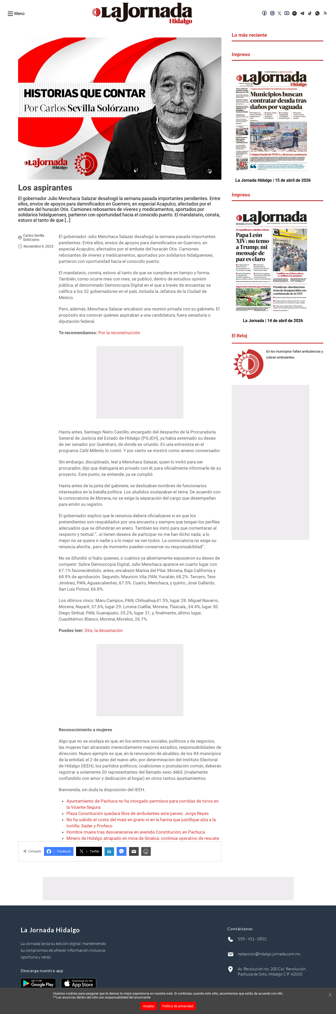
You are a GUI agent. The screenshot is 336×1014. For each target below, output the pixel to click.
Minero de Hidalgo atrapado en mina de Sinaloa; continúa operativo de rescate (142, 838)
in (109, 851)
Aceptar (148, 1006)
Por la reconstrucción (119, 332)
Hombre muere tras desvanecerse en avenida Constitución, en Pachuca (135, 832)
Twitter (89, 851)
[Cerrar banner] (330, 995)
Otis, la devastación (104, 630)
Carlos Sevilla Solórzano (33, 237)
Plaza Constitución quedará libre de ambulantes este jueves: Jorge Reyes (137, 813)
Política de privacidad (177, 1006)
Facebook (59, 851)
